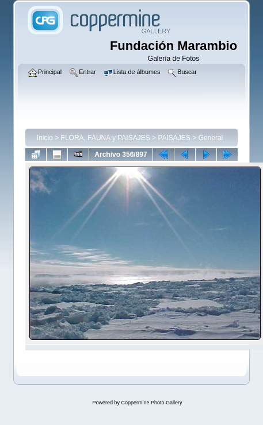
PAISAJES (174, 138)
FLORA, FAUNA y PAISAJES (105, 138)
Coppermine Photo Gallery (151, 402)
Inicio (45, 138)
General (211, 138)
